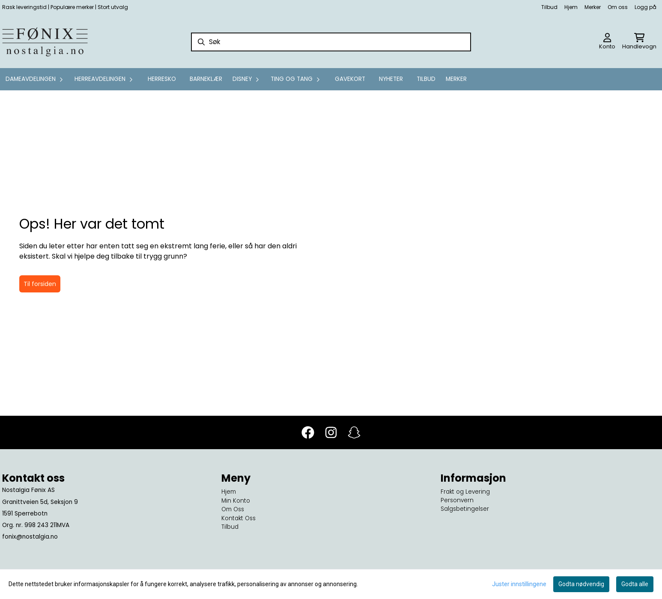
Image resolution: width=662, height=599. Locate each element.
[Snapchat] (354, 432)
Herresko (162, 79)
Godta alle (634, 584)
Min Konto (235, 501)
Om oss (618, 7)
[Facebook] (308, 432)
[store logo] (45, 42)
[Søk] (331, 42)
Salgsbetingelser (465, 509)
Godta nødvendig (581, 584)
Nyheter (391, 79)
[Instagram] (331, 432)
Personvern (457, 500)
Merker (592, 7)
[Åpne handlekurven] (639, 42)
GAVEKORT (350, 79)
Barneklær (206, 79)
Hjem (571, 7)
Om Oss (232, 509)
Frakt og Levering (465, 492)
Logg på (645, 7)
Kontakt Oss (238, 518)
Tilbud (549, 7)
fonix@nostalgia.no (30, 537)
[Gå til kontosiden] (607, 42)
